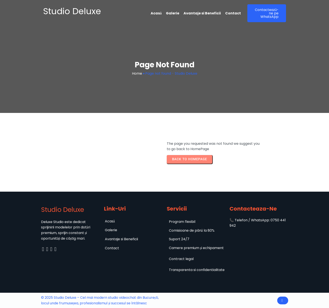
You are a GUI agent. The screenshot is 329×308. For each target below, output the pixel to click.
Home (137, 73)
